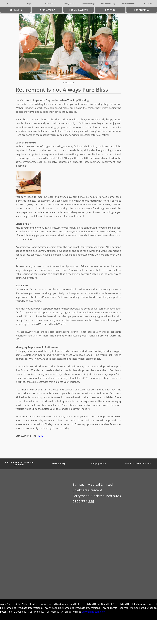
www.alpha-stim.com (93, 611)
